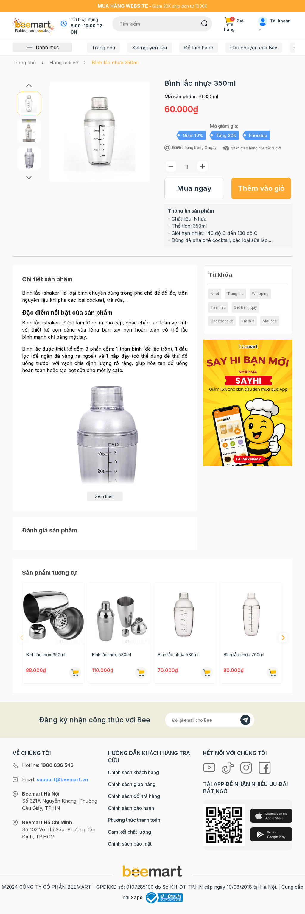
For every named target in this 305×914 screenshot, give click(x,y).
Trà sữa (248, 321)
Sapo (137, 897)
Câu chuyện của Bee (253, 48)
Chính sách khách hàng (133, 772)
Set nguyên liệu (149, 48)
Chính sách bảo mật (130, 844)
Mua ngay (194, 188)
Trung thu (235, 293)
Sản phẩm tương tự (49, 572)
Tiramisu (218, 307)
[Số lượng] (186, 166)
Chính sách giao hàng (131, 784)
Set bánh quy (245, 307)
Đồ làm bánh (198, 48)
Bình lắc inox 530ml (111, 654)
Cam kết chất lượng (129, 832)
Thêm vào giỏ (261, 188)
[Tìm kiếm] (204, 22)
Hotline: (48, 765)
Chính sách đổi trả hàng (134, 796)
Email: (55, 779)
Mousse (270, 321)
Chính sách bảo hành (131, 808)
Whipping (260, 293)
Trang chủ (103, 48)
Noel (215, 293)
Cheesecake (222, 321)
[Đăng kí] (245, 720)
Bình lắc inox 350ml (45, 654)
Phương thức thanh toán (134, 820)
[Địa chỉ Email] (209, 720)
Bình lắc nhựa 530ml (178, 654)
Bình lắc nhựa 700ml (243, 654)
